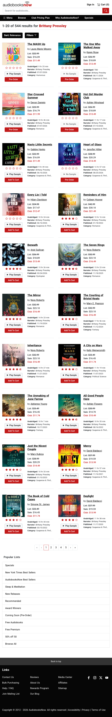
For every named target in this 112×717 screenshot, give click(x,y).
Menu (7, 17)
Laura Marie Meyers (40, 49)
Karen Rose (92, 52)
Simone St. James (40, 504)
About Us (35, 682)
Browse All (10, 643)
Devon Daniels (37, 102)
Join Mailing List (11, 693)
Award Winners (13, 608)
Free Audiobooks (14, 622)
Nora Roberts (93, 250)
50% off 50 (11, 636)
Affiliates (62, 682)
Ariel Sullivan (37, 250)
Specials (88, 17)
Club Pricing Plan (41, 17)
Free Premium (12, 629)
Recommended (13, 601)
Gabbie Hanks (37, 149)
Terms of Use (98, 710)
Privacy (86, 710)
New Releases (12, 594)
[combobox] (56, 10)
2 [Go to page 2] (51, 547)
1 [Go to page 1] (46, 547)
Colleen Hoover (94, 199)
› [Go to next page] (70, 547)
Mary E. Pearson (95, 303)
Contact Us (8, 677)
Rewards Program (39, 688)
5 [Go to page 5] (66, 547)
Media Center (65, 677)
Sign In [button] (90, 4)
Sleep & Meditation (15, 586)
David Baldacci (94, 450)
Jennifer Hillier (94, 149)
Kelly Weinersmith (95, 350)
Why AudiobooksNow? (67, 17)
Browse (22, 17)
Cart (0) (103, 4)
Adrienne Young (38, 404)
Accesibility (74, 710)
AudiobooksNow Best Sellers (20, 579)
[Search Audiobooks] (105, 10)
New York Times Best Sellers (20, 572)
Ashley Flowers (94, 404)
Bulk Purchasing (10, 682)
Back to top (56, 661)
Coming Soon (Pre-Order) (18, 615)
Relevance (12, 35)
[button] (9, 18)
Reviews (34, 677)
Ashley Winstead (95, 102)
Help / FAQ (8, 688)
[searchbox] (53, 10)
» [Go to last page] (75, 547)
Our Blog (34, 693)
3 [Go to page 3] (56, 547)
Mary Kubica (36, 454)
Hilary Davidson (38, 199)
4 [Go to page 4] (61, 547)
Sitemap (62, 688)
